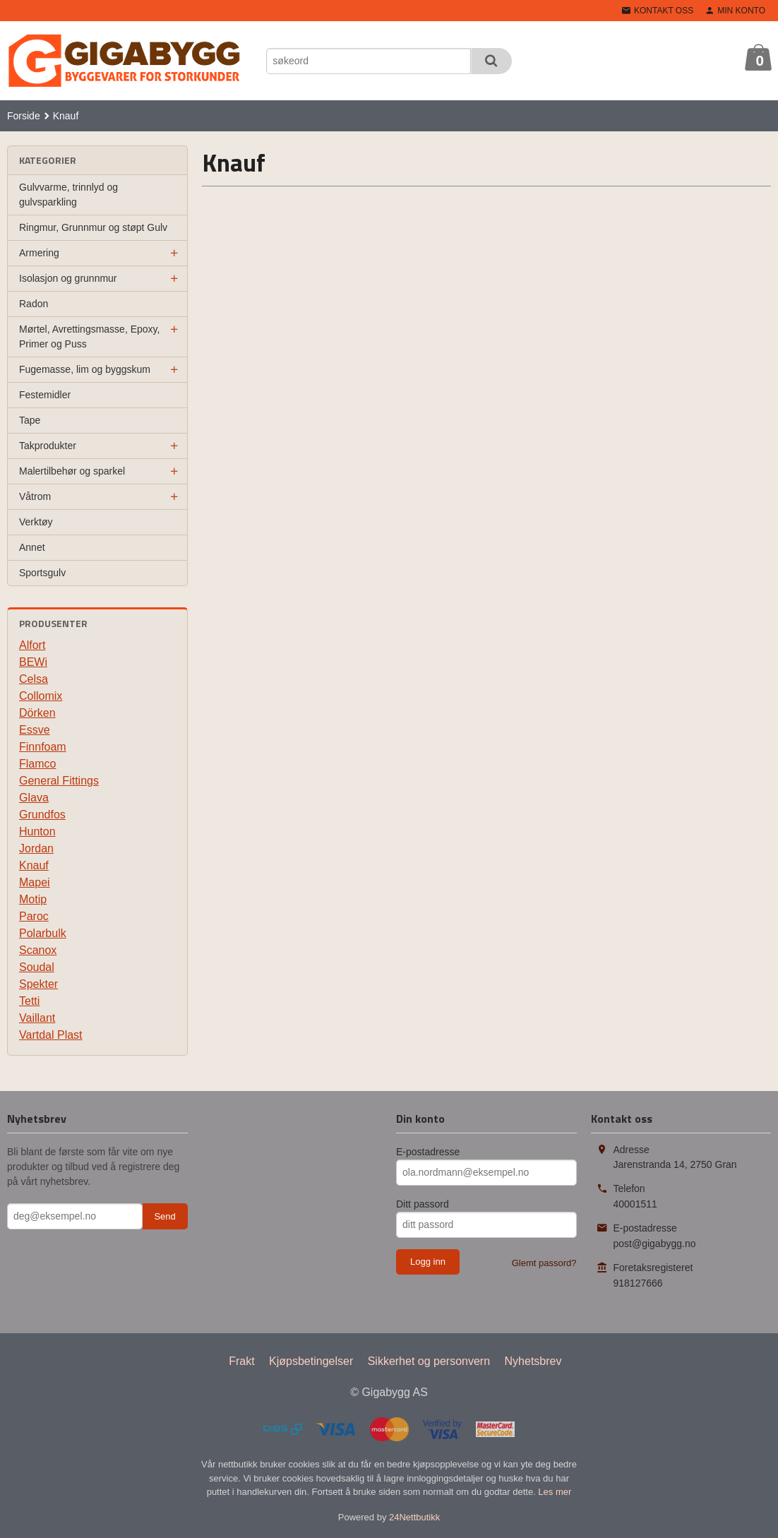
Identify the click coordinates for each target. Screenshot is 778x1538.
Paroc (34, 916)
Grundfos (42, 815)
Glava (34, 798)
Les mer (554, 1491)
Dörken (37, 713)
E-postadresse (428, 1151)
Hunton (37, 831)
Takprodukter (47, 445)
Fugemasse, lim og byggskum (84, 369)
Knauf (34, 865)
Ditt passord (422, 1204)
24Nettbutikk (414, 1517)
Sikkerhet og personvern (429, 1361)
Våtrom (35, 496)
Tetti (29, 1001)
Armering (39, 252)
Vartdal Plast (51, 1035)
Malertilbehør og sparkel (72, 471)
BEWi (33, 662)
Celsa (33, 679)
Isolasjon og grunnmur (68, 278)
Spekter (38, 984)
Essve (34, 730)
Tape (29, 420)
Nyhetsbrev (533, 1361)
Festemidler (45, 394)
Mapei (34, 882)
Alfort (32, 645)
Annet (32, 547)
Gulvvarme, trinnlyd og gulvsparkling (68, 194)
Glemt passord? (544, 1263)
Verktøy (35, 521)
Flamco (37, 764)
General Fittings (59, 781)
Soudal (36, 967)
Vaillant (37, 1018)
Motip (33, 899)
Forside (23, 115)
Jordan (36, 848)
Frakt (241, 1361)
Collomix (40, 696)
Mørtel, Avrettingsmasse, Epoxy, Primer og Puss (89, 336)
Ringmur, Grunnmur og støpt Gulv (93, 227)
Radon (33, 303)
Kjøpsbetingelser (311, 1361)
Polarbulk (42, 933)
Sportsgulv (42, 572)
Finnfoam (42, 747)
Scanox (37, 950)
